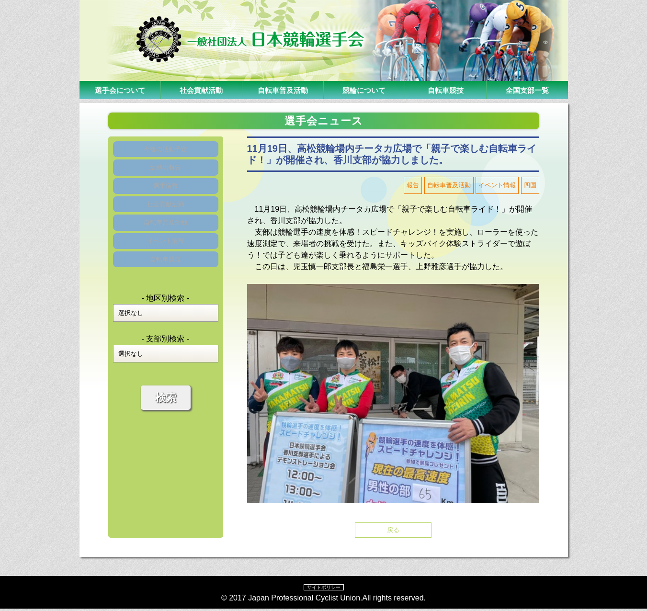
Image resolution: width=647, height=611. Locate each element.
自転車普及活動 (282, 90)
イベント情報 (166, 269)
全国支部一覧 (527, 90)
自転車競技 (445, 90)
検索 (165, 434)
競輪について (364, 90)
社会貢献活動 (201, 90)
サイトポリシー (324, 589)
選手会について (120, 90)
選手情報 (165, 198)
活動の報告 (166, 175)
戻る (393, 531)
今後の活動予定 (166, 151)
